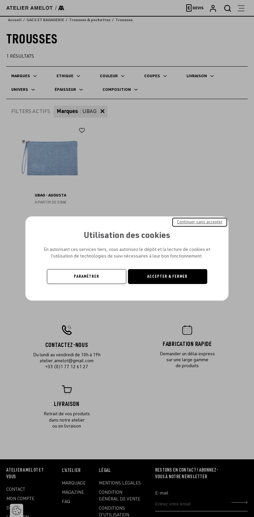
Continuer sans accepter (200, 222)
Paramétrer (86, 276)
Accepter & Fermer (167, 276)
